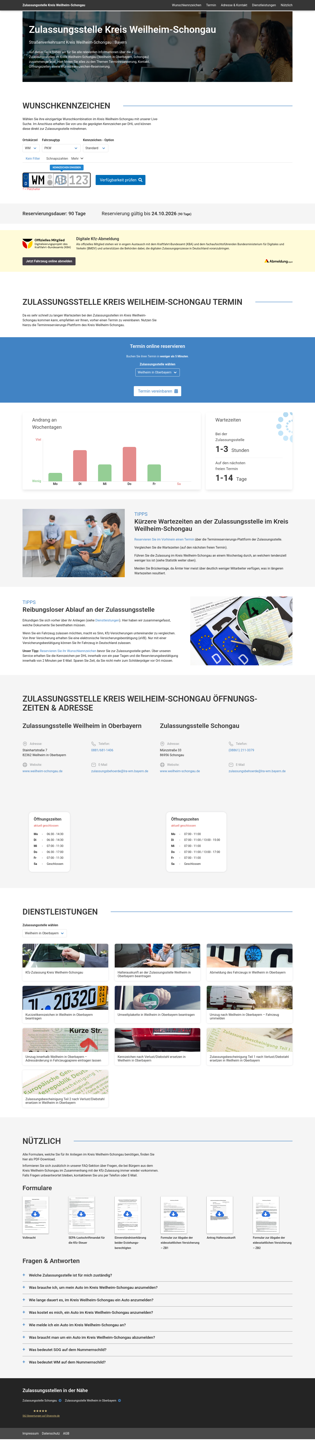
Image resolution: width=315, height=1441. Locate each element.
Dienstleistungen (264, 5)
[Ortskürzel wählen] (31, 148)
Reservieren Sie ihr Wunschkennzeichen (68, 651)
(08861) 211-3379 (241, 750)
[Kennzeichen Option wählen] (95, 148)
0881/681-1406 (102, 750)
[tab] (32, 158)
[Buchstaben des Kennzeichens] (60, 180)
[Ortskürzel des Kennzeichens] (38, 180)
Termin (211, 5)
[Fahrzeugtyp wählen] (61, 148)
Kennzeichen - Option (98, 140)
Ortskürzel (30, 140)
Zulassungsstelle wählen (157, 364)
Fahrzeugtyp (51, 140)
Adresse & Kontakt (234, 5)
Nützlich (286, 5)
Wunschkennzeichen (186, 5)
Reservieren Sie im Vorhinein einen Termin (164, 539)
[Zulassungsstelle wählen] (157, 372)
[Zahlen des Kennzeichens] (79, 180)
